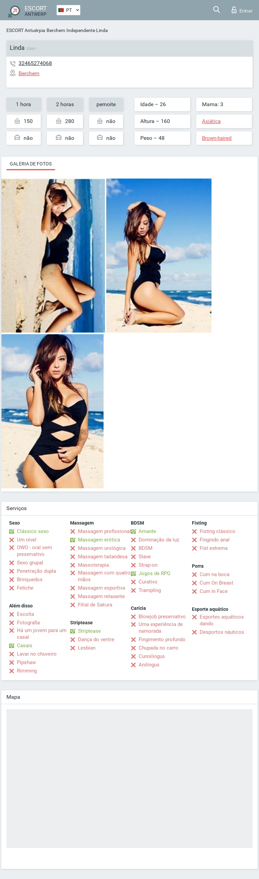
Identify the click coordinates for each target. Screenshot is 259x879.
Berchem (56, 30)
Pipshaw (26, 662)
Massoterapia (93, 565)
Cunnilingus (152, 656)
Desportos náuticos (222, 632)
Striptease (89, 631)
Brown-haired (216, 138)
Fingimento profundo (162, 639)
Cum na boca (214, 574)
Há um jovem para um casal (41, 633)
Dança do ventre (96, 639)
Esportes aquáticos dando (222, 620)
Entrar (242, 9)
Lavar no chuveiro (37, 654)
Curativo (148, 582)
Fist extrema (214, 548)
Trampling (150, 590)
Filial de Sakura (95, 605)
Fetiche (25, 588)
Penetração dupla (36, 571)
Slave (145, 557)
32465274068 (35, 63)
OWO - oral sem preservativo (34, 550)
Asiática (211, 121)
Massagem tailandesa (102, 557)
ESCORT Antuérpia (25, 30)
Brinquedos (29, 579)
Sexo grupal (30, 563)
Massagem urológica (101, 548)
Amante (147, 531)
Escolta (25, 614)
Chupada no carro (158, 648)
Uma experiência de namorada (161, 627)
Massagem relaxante (101, 596)
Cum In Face (214, 591)
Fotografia (28, 623)
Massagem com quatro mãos (104, 576)
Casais (24, 645)
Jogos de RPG (154, 573)
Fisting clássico (217, 531)
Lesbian (86, 648)
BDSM (145, 548)
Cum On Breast (216, 583)
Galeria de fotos (31, 163)
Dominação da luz (159, 540)
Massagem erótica (99, 540)
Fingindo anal (215, 540)
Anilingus (149, 665)
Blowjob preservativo (162, 617)
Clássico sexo (33, 531)
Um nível (26, 540)
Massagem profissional (104, 531)
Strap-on (148, 565)
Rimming (27, 671)
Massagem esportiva (101, 588)
